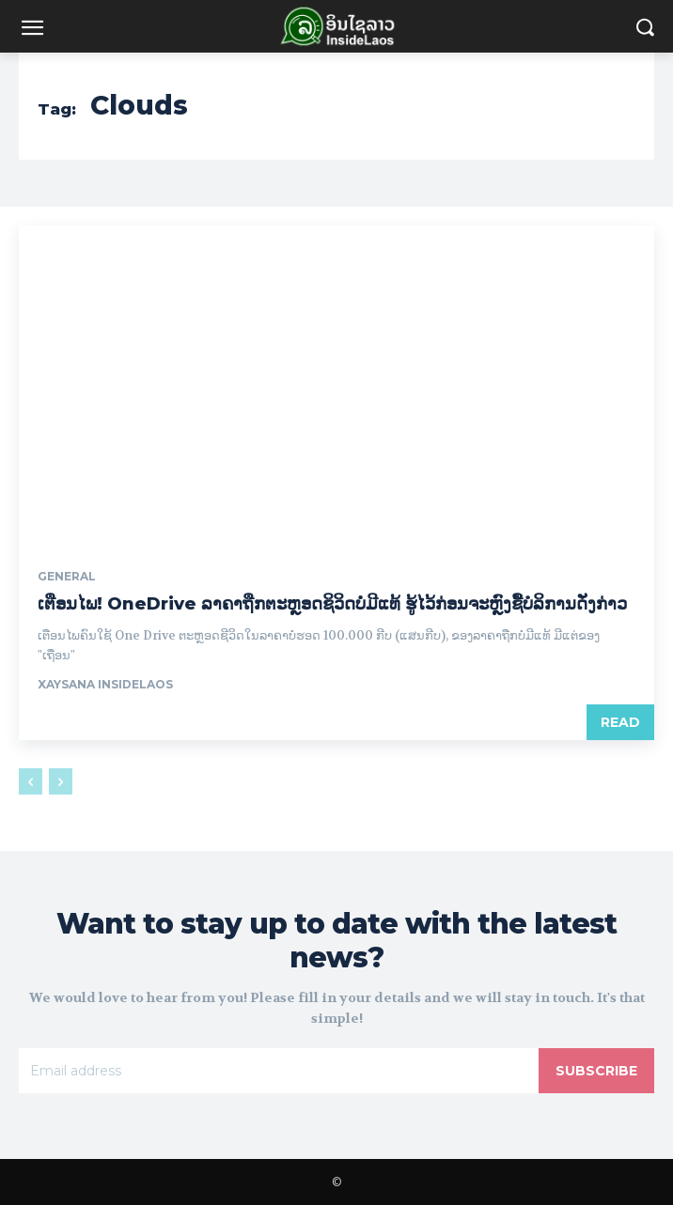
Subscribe (596, 1070)
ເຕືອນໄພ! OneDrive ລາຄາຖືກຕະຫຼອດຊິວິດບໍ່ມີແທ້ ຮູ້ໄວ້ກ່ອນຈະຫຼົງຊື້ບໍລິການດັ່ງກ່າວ (332, 604)
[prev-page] (30, 781)
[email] (279, 1070)
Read (620, 722)
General (67, 576)
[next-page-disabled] (60, 781)
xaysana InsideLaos (105, 684)
